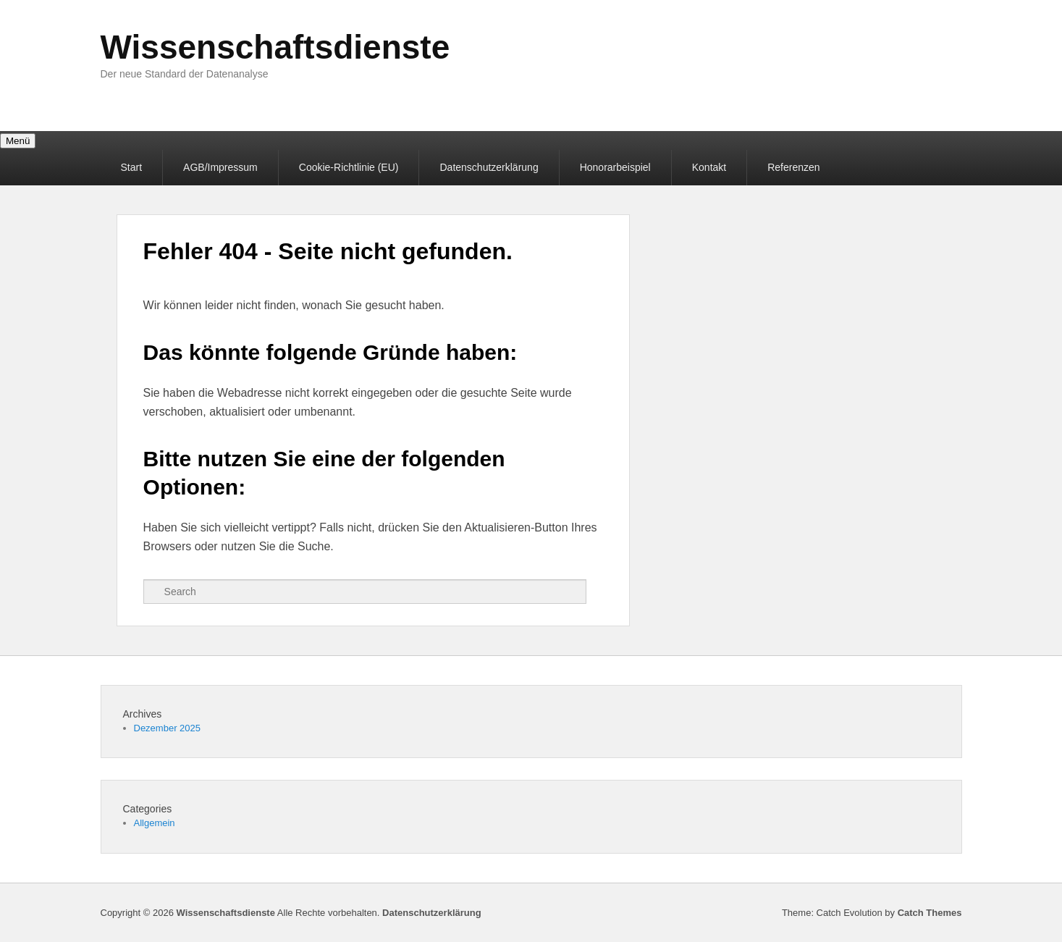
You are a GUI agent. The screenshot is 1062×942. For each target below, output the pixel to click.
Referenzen (793, 167)
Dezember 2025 (167, 728)
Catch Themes (930, 912)
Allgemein (154, 822)
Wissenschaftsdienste (275, 47)
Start (132, 167)
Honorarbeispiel (615, 167)
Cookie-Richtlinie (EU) (349, 167)
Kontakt (709, 167)
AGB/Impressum (220, 167)
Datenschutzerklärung (488, 167)
